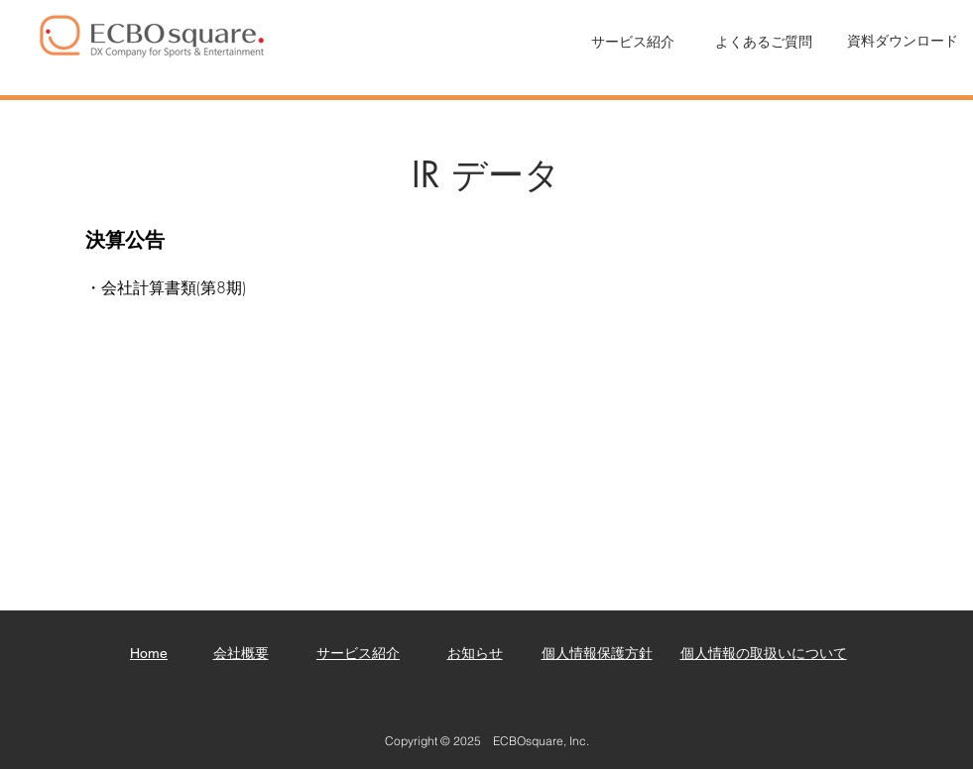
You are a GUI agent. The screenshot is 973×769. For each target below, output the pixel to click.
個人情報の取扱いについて (763, 653)
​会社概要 (241, 652)
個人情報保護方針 (597, 653)
